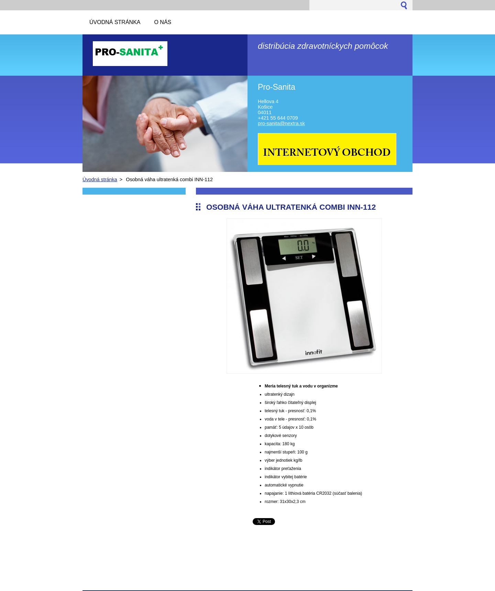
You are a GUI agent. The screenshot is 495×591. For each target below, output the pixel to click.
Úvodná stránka (99, 179)
